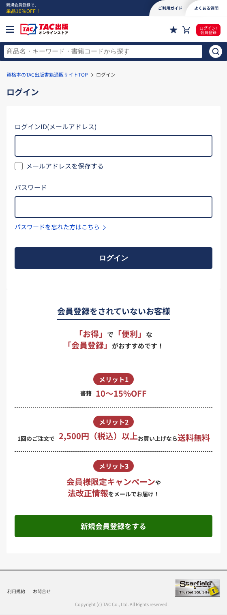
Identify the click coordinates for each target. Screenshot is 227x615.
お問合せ (42, 591)
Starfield (197, 588)
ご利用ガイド (170, 8)
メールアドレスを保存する (65, 166)
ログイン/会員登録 (208, 30)
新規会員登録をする (113, 526)
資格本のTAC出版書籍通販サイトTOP (47, 74)
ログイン (113, 258)
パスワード (31, 187)
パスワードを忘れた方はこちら (57, 226)
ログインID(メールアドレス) (55, 126)
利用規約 (16, 591)
